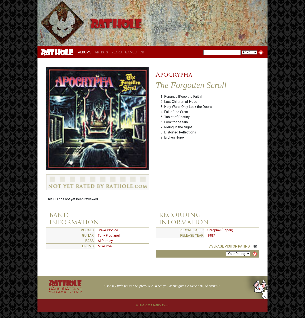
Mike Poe (105, 246)
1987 (211, 235)
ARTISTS (101, 52)
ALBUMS (85, 52)
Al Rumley (105, 241)
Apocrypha (174, 74)
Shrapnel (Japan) (220, 230)
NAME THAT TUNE (65, 290)
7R (142, 52)
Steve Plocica (108, 230)
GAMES (131, 52)
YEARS (116, 52)
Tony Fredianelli (109, 235)
